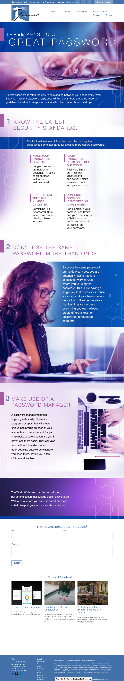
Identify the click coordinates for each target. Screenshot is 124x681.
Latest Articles (42, 677)
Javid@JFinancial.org (66, 2)
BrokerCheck (91, 660)
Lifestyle (40, 675)
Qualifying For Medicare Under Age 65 (57, 608)
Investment (40, 664)
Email (65, 530)
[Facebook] (89, 2)
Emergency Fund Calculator (26, 607)
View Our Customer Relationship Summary (73, 679)
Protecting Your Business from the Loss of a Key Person (90, 610)
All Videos (40, 679)
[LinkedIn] (83, 2)
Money (39, 673)
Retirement (40, 662)
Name (13, 530)
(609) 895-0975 (48, 2)
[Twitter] (77, 2)
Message (14, 544)
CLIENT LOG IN (103, 2)
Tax (38, 670)
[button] (52, 11)
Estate (39, 666)
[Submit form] (16, 563)
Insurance (40, 668)
